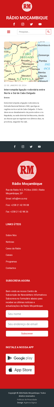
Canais (9, 255)
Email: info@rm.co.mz (16, 198)
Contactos (11, 268)
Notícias (10, 242)
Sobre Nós (11, 235)
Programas (11, 261)
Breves (7, 98)
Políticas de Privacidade (27, 400)
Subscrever (27, 333)
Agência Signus (30, 403)
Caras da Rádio (13, 248)
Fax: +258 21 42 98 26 (17, 211)
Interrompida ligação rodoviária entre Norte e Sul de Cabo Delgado (24, 91)
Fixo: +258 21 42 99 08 (17, 205)
